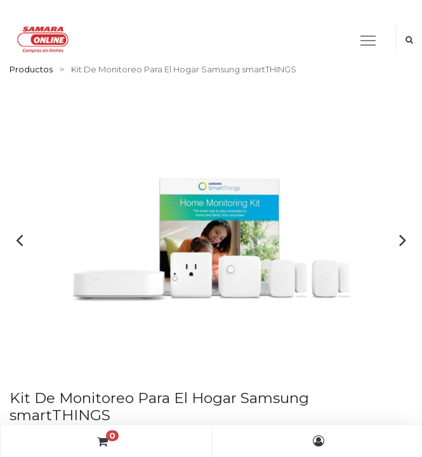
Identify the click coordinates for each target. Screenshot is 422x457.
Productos (31, 69)
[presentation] (19, 240)
